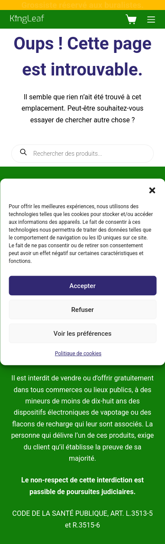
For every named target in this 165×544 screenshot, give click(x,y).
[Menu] (151, 19)
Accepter (82, 285)
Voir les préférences (83, 333)
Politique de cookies (78, 354)
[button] (152, 189)
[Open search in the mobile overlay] (82, 153)
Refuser (82, 309)
